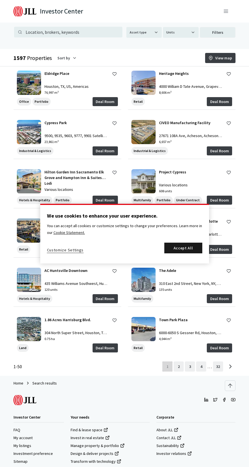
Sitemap (21, 461)
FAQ (17, 429)
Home (18, 383)
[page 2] (179, 366)
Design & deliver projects (95, 453)
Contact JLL (168, 437)
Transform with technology (96, 461)
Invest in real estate (90, 437)
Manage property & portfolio (98, 445)
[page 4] (201, 366)
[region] (124, 233)
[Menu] (225, 11)
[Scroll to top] (230, 385)
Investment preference (33, 453)
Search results (44, 383)
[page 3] (190, 366)
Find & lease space (89, 429)
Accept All (183, 248)
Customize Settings (65, 250)
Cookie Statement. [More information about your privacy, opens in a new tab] (69, 232)
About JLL (167, 429)
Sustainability (170, 445)
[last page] (218, 366)
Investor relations (174, 453)
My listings (22, 445)
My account (23, 437)
